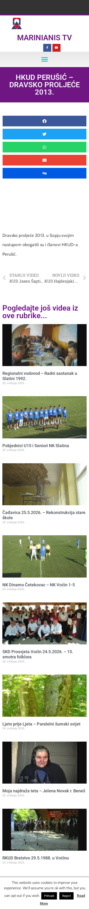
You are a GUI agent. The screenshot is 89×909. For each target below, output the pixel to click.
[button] (44, 59)
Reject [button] (66, 896)
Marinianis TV (44, 37)
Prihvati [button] (49, 896)
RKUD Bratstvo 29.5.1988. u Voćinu (35, 857)
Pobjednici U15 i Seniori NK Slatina (35, 445)
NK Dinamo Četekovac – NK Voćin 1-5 (38, 584)
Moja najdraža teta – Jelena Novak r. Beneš (43, 790)
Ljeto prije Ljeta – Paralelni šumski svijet (41, 723)
